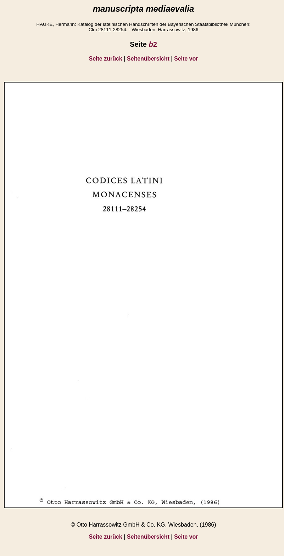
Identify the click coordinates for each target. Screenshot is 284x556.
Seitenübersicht (148, 59)
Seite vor (186, 59)
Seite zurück (105, 59)
